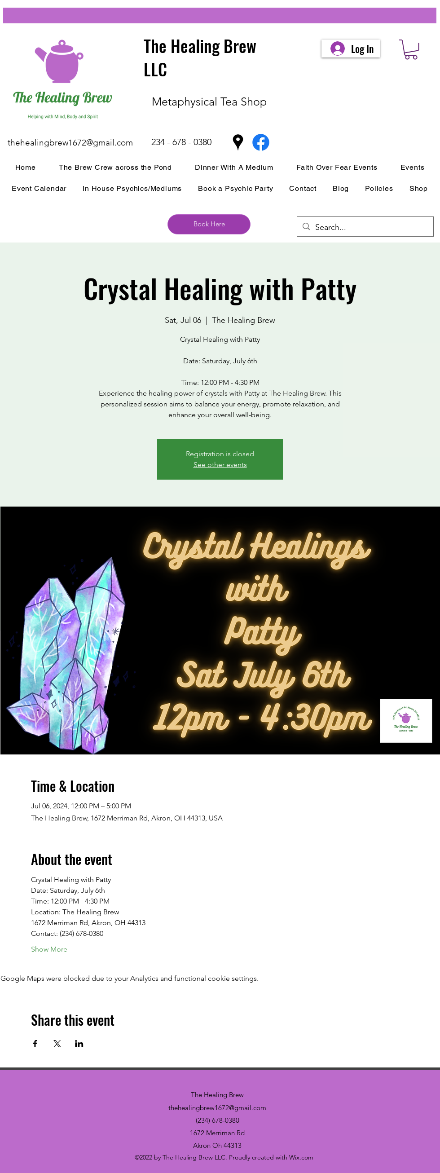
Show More (49, 949)
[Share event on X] (57, 1043)
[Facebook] (261, 142)
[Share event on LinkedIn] (79, 1043)
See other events (220, 464)
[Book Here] (209, 224)
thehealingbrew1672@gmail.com (70, 142)
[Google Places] (238, 142)
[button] (411, 50)
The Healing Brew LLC (200, 57)
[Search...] (364, 227)
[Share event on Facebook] (35, 1043)
